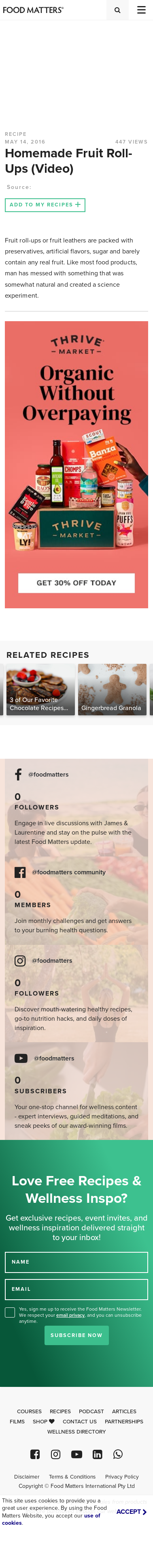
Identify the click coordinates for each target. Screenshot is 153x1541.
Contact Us (80, 1422)
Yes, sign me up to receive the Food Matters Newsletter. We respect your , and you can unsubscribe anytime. (80, 1315)
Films (17, 1422)
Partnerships (124, 1422)
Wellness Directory (76, 1432)
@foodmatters (48, 774)
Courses (29, 1411)
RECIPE (16, 134)
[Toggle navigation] (141, 10)
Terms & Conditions (72, 1477)
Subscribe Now (77, 1335)
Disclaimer (26, 1477)
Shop (44, 1422)
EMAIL (21, 1289)
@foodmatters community (69, 872)
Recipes (60, 1411)
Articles (124, 1411)
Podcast (91, 1411)
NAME (21, 1262)
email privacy (70, 1315)
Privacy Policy (122, 1477)
